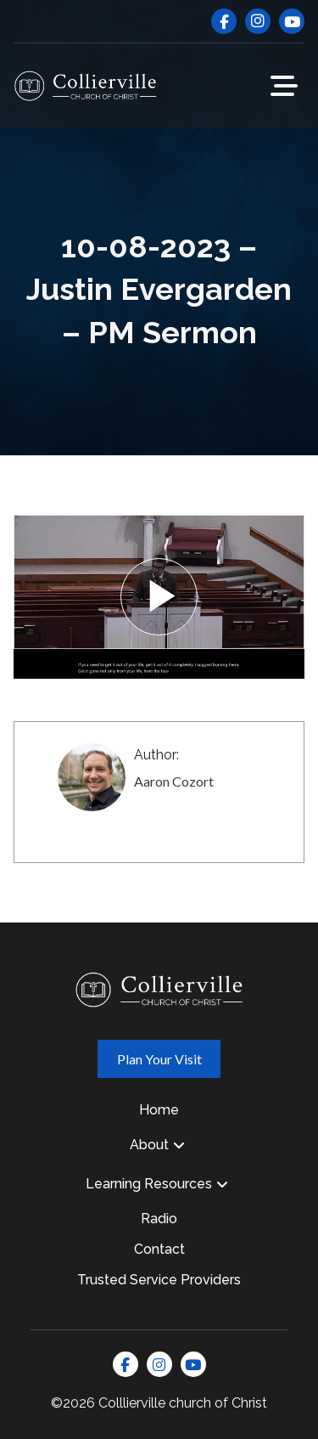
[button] (284, 85)
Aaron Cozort (174, 781)
